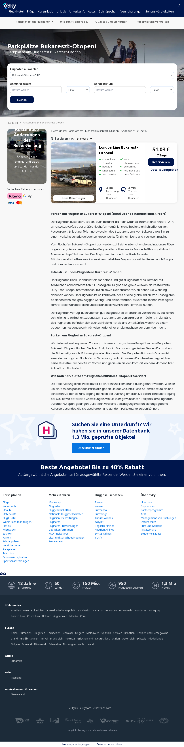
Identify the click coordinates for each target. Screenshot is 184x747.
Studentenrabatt (151, 533)
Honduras (140, 610)
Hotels (7, 525)
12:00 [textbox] (71, 89)
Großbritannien (29, 638)
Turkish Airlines (104, 518)
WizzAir (99, 506)
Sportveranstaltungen (16, 561)
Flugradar (54, 506)
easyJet (99, 521)
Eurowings (101, 514)
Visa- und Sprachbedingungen (66, 537)
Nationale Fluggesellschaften (66, 514)
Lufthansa (101, 510)
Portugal (70, 638)
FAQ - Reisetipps (59, 533)
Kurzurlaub (45, 11)
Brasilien (16, 610)
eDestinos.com (102, 708)
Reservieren (161, 162)
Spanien (106, 633)
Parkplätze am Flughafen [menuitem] (33, 21)
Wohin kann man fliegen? (18, 521)
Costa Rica (33, 616)
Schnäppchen (108, 11)
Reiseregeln (56, 541)
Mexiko (73, 616)
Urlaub (61, 11)
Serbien (117, 633)
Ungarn (79, 633)
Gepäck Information (61, 529)
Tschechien (53, 633)
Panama (98, 610)
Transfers (8, 553)
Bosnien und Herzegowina (152, 633)
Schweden (55, 644)
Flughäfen (54, 521)
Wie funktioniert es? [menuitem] (74, 21)
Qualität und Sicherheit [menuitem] (111, 21)
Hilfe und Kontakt (151, 525)
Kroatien (129, 633)
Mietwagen (9, 529)
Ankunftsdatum (20, 83)
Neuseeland (18, 694)
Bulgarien (39, 633)
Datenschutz (148, 521)
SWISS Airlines (103, 533)
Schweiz (141, 638)
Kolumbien (37, 610)
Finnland (27, 644)
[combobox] (92, 75)
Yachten (7, 533)
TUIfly (98, 537)
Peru (26, 610)
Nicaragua (111, 610)
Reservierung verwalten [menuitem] (153, 21)
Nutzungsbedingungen (76, 744)
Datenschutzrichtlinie (109, 744)
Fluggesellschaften (60, 510)
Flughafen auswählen (24, 69)
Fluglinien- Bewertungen (63, 518)
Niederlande (155, 638)
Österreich (128, 638)
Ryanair (99, 502)
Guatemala (125, 610)
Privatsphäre (148, 529)
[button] (84, 138)
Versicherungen (131, 11)
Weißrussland (86, 644)
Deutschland (102, 638)
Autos (92, 11)
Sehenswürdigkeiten (159, 11)
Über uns (146, 502)
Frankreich (56, 638)
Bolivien (46, 616)
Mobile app (55, 502)
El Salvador (84, 610)
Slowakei (68, 633)
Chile (83, 616)
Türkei (44, 638)
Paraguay (154, 610)
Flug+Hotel (16, 11)
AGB (143, 514)
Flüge (30, 11)
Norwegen (69, 644)
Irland (14, 638)
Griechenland (85, 638)
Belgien (15, 644)
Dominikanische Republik (60, 610)
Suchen (22, 100)
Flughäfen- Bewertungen (63, 525)
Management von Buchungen (158, 518)
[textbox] (92, 75)
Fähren (7, 537)
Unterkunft (77, 11)
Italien (116, 638)
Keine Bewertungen (73, 198)
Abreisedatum (103, 83)
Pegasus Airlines (104, 525)
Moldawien (92, 633)
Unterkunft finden (91, 448)
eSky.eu (73, 708)
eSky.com (85, 708)
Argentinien (60, 616)
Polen (14, 633)
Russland (16, 677)
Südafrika (16, 661)
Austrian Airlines (104, 529)
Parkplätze (9, 549)
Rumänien (25, 633)
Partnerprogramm (152, 510)
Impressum (148, 506)
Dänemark (40, 644)
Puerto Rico (18, 616)
